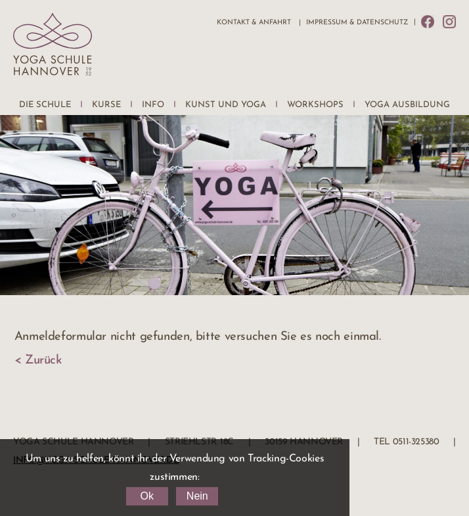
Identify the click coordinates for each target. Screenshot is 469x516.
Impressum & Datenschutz (357, 22)
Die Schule (45, 105)
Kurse (106, 105)
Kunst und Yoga (225, 105)
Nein (197, 496)
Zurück (43, 360)
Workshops (315, 105)
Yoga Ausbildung (407, 105)
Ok (146, 496)
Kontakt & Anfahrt (254, 22)
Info (153, 105)
